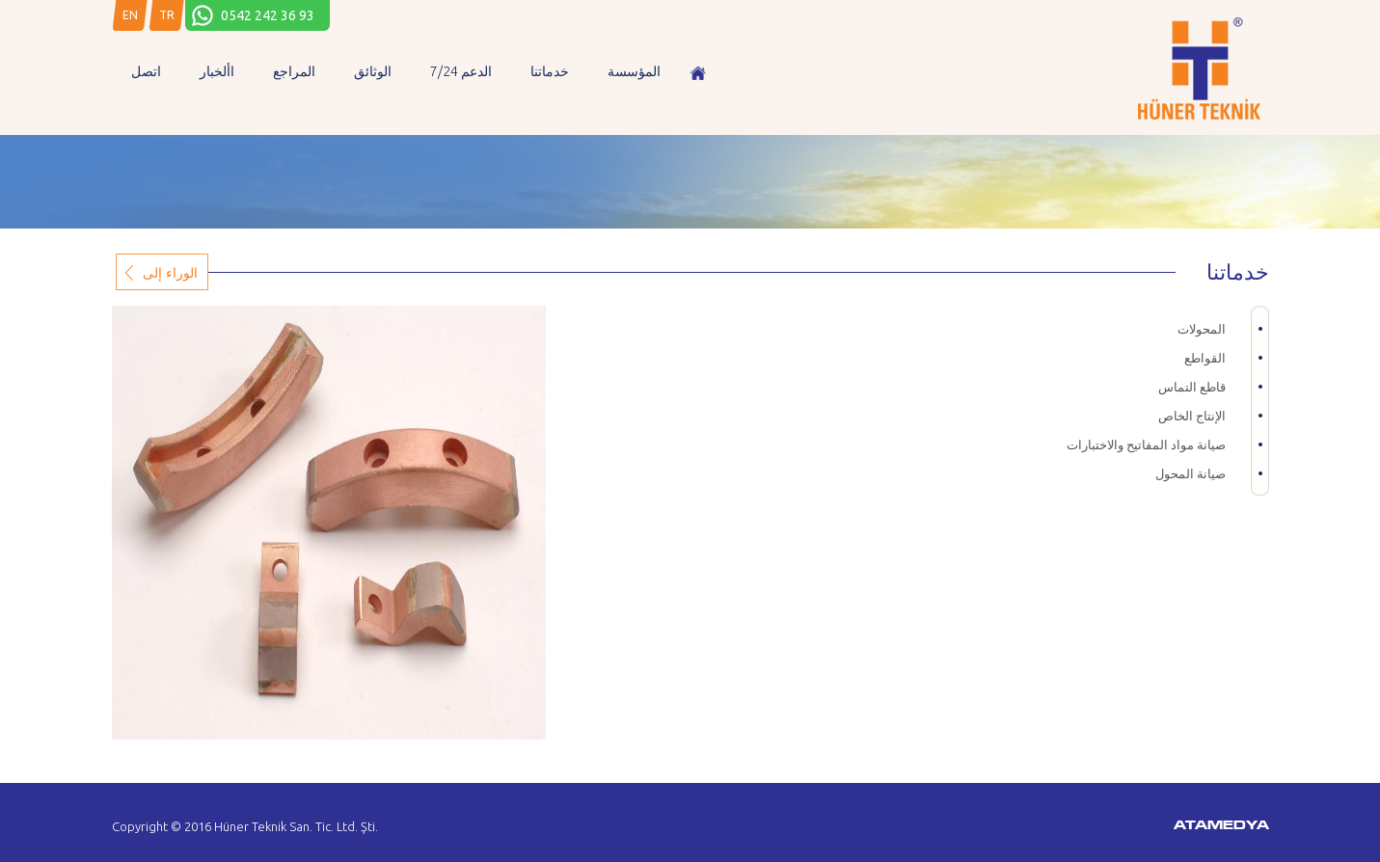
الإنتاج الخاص (1192, 415)
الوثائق (373, 71)
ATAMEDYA (1221, 826)
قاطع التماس (1192, 386)
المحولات (1201, 329)
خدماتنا (549, 71)
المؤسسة (634, 71)
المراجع (294, 71)
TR (167, 15)
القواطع (1205, 357)
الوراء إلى (170, 272)
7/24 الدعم (461, 71)
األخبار (217, 71)
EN (130, 15)
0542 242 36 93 (267, 15)
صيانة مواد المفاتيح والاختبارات (1146, 444)
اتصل (146, 71)
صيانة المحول (1190, 473)
